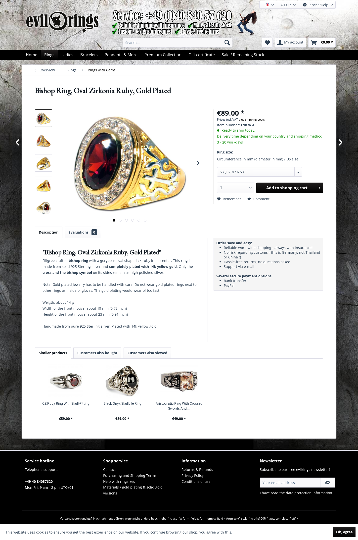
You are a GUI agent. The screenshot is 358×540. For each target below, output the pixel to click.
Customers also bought (97, 352)
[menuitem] (177, 43)
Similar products (53, 352)
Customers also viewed (147, 352)
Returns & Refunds (197, 469)
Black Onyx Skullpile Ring (122, 403)
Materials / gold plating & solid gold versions (133, 490)
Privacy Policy (192, 475)
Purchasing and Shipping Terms (130, 475)
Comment (258, 198)
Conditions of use (196, 481)
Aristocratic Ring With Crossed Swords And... (179, 405)
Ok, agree (344, 532)
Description (48, 232)
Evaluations (83, 232)
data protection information (309, 493)
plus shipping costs (252, 119)
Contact (109, 469)
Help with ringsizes (119, 481)
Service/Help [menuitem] (316, 4)
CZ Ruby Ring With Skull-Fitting (66, 403)
